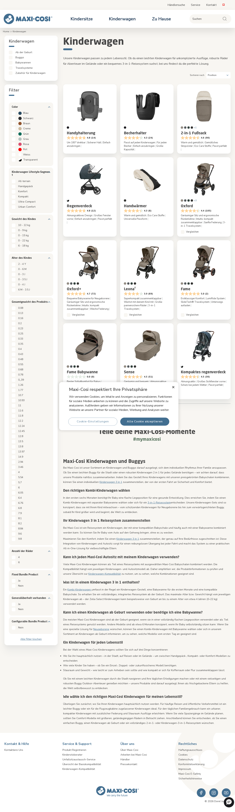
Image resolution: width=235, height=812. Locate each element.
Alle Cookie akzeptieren (144, 421)
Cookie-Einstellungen (93, 421)
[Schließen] (173, 387)
